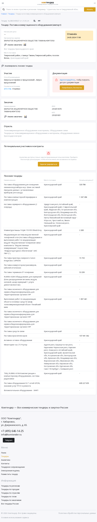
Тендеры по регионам (10, 486)
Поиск (3, 453)
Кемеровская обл (51, 364)
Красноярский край (52, 226)
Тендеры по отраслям (10, 493)
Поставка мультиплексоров (15, 336)
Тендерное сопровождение (13, 467)
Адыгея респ (49, 345)
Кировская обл (66, 364)
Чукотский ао (57, 220)
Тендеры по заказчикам (11, 500)
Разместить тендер (9, 474)
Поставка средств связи (14, 331)
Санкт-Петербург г (52, 369)
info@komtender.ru (11, 434)
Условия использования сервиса (15, 518)
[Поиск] (3, 9)
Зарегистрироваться (48, 164)
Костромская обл (51, 366)
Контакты (5, 464)
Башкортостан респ (63, 345)
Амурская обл (54, 210)
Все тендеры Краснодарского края (19, 49)
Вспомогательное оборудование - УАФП (21, 390)
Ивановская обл (66, 361)
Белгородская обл (52, 212)
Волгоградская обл (52, 215)
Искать (90, 10)
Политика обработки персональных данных (77, 513)
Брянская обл (53, 358)
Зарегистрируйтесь (67, 80)
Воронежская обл (51, 361)
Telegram (8, 440)
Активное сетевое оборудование (18, 340)
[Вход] (94, 3)
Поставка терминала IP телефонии (19, 272)
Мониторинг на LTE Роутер (15, 345)
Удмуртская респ (51, 204)
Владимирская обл (68, 212)
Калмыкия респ (66, 369)
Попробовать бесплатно (72, 88)
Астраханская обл (69, 210)
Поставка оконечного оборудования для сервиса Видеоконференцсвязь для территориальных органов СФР (21, 292)
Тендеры (5, 456)
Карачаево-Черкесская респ (55, 347)
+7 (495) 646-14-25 (12, 431)
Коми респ (53, 350)
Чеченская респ (62, 223)
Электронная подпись (10, 471)
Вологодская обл (68, 215)
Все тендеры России (10, 504)
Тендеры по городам (10, 490)
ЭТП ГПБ (7, 89)
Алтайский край (66, 204)
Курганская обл (66, 366)
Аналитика (5, 460)
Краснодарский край (19, 58)
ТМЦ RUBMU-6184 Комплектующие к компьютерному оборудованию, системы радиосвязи (21, 376)
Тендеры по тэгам (8, 497)
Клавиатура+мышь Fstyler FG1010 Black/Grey (23, 230)
